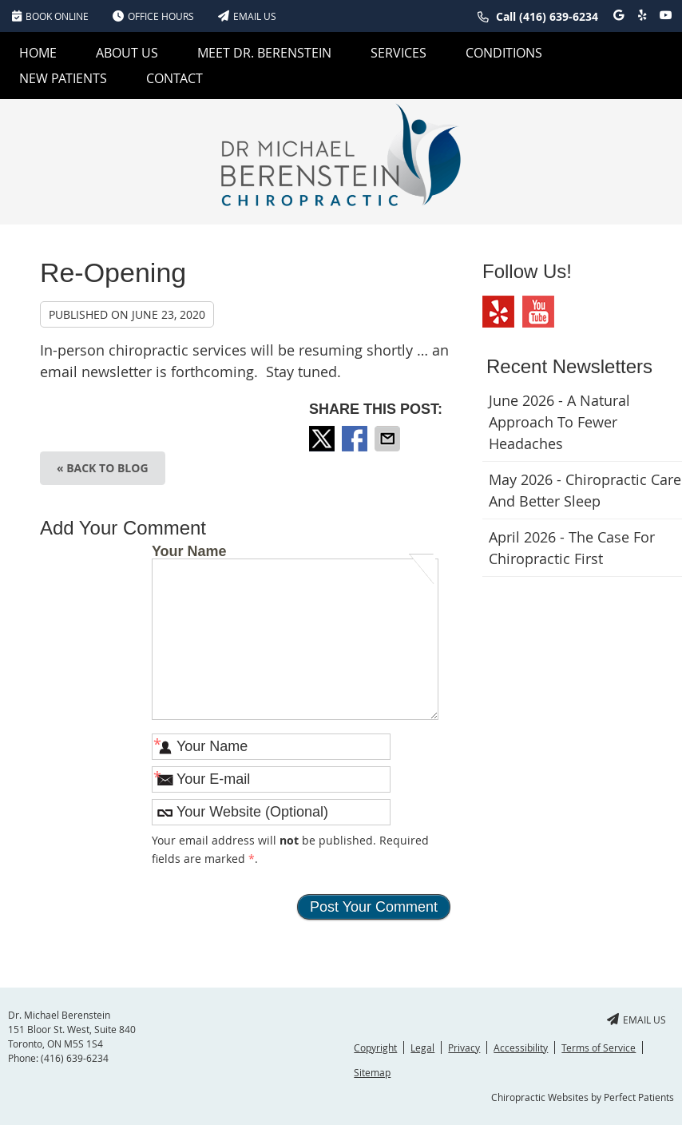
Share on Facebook (356, 438)
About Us (127, 53)
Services (398, 53)
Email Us (247, 16)
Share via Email (389, 438)
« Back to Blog (103, 467)
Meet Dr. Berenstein (264, 53)
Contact (174, 78)
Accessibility (521, 1047)
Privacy (464, 1047)
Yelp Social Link (498, 312)
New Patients (63, 78)
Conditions (504, 53)
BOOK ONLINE (50, 16)
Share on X (323, 438)
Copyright (375, 1047)
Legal (422, 1047)
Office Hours (153, 16)
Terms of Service (598, 1047)
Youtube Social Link (538, 312)
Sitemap (372, 1072)
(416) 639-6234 (558, 16)
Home (38, 53)
